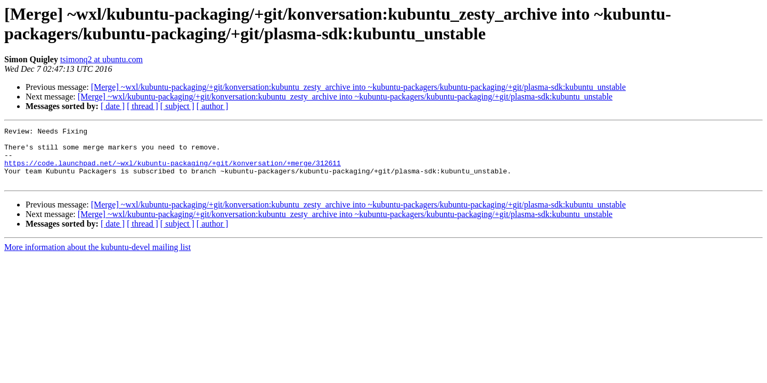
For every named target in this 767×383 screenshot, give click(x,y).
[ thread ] (142, 106)
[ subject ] (177, 106)
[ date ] (113, 106)
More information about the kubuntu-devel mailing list (97, 258)
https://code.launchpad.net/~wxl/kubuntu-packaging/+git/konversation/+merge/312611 (172, 171)
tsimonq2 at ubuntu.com (101, 59)
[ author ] (213, 106)
